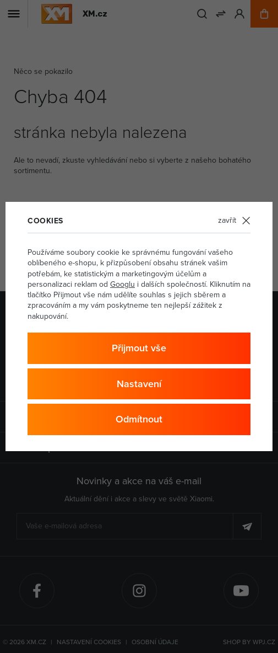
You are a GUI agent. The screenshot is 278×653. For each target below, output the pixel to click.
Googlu (122, 284)
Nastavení (139, 384)
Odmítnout (139, 419)
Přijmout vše (139, 348)
